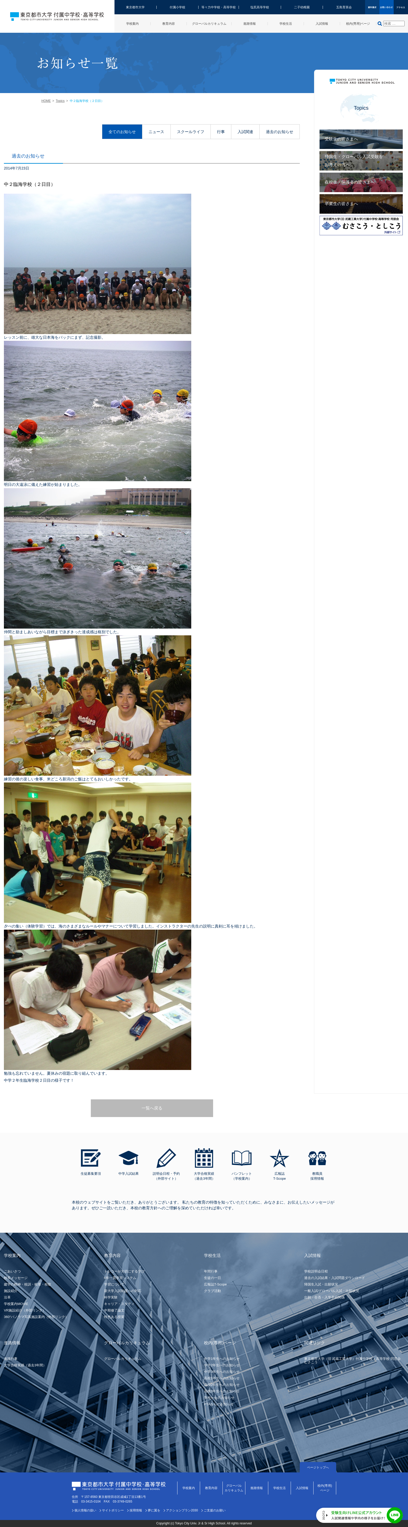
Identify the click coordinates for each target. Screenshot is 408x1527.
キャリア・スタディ (119, 1304)
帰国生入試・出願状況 (321, 1284)
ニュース (156, 131)
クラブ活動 (212, 1291)
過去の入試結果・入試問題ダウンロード (334, 1278)
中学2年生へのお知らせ (222, 1365)
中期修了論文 (114, 1310)
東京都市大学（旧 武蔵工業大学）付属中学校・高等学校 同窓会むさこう (352, 1360)
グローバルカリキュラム (122, 1359)
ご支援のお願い (215, 1510)
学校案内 (188, 1488)
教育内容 (211, 1488)
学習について (114, 1284)
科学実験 (111, 1297)
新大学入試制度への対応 (122, 1291)
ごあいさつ (12, 1271)
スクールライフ (190, 131)
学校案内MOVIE (16, 1304)
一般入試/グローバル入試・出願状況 (331, 1291)
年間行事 (211, 1271)
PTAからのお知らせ (219, 1404)
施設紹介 (10, 1291)
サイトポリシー (113, 1510)
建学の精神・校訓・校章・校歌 (27, 1284)
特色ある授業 (114, 1317)
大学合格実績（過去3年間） (25, 1365)
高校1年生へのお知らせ (222, 1378)
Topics (60, 101)
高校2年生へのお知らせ (222, 1385)
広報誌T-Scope (215, 1284)
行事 (221, 131)
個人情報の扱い (85, 1510)
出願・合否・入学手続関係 (324, 1297)
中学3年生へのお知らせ (222, 1372)
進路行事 (10, 1359)
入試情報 (302, 1488)
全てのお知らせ (122, 131)
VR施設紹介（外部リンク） (25, 1310)
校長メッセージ (16, 1278)
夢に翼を (154, 1510)
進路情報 (256, 1488)
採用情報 (136, 1510)
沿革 (7, 1297)
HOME (46, 101)
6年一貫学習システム (120, 1278)
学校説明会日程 (316, 1271)
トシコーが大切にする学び (124, 1271)
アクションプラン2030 (182, 1510)
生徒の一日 (212, 1278)
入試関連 (245, 131)
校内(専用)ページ (324, 1488)
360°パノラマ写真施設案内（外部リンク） (36, 1317)
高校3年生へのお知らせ (222, 1391)
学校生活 (279, 1488)
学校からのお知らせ (219, 1398)
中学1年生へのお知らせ (222, 1359)
